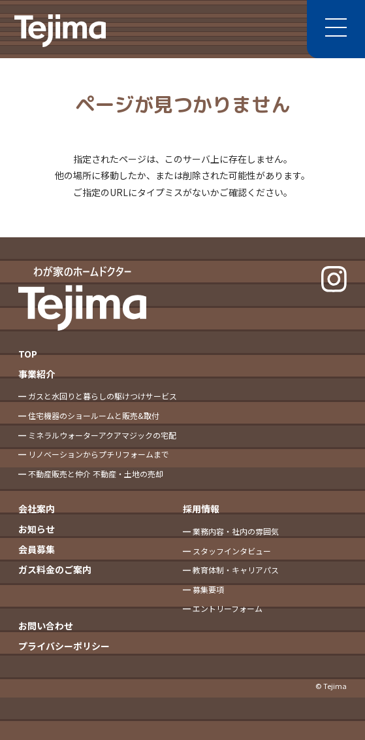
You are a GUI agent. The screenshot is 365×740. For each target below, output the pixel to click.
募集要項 (208, 589)
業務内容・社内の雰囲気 (236, 531)
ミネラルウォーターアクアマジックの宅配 (102, 435)
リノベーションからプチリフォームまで (98, 454)
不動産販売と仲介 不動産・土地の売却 (95, 473)
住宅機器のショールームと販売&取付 (93, 415)
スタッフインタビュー (232, 550)
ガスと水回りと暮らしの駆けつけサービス (102, 395)
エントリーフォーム (227, 608)
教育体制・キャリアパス (236, 569)
